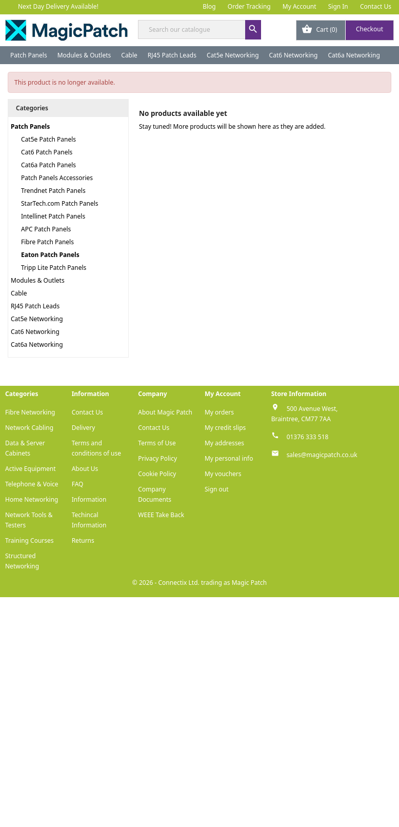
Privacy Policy (157, 458)
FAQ (78, 484)
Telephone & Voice (31, 484)
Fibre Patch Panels (47, 242)
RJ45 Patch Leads (172, 55)
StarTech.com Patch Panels (59, 203)
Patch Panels (28, 55)
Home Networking (31, 499)
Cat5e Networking (233, 55)
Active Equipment (30, 468)
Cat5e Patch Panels (48, 139)
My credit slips (225, 427)
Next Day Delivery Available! (58, 6)
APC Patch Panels (46, 229)
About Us (85, 468)
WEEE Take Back (161, 514)
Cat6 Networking (293, 55)
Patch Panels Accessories (57, 177)
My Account (299, 6)
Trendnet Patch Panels (53, 190)
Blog (209, 6)
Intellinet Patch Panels (53, 216)
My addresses (224, 443)
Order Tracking (249, 6)
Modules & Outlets (84, 55)
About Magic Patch (165, 412)
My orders (219, 412)
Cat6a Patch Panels (48, 165)
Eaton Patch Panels (50, 254)
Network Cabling (29, 427)
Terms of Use (156, 443)
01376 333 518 (308, 436)
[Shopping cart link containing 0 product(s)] (345, 30)
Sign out (217, 489)
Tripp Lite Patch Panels (53, 267)
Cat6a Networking (354, 55)
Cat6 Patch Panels (46, 152)
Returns (83, 540)
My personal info (229, 458)
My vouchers (223, 473)
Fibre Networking (30, 412)
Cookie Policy (157, 473)
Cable (129, 55)
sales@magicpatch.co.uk (322, 454)
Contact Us (375, 6)
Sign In (338, 6)
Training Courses (29, 540)
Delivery (83, 427)
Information (89, 499)
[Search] (199, 29)
